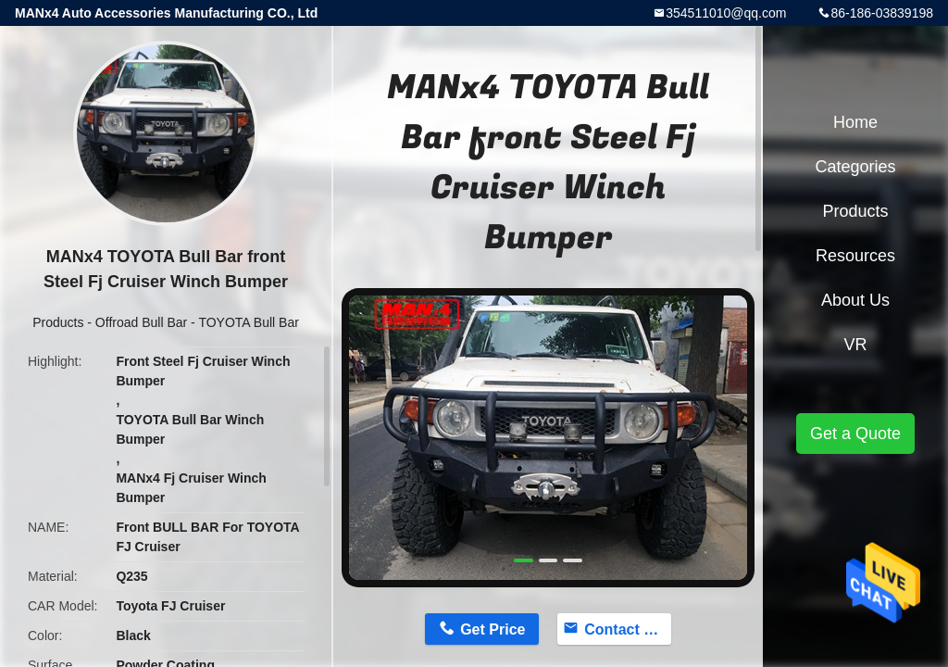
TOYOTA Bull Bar (248, 322)
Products (57, 322)
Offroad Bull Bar (141, 322)
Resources (855, 255)
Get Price (492, 629)
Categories (855, 166)
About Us (855, 300)
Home (855, 122)
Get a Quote (855, 433)
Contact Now (627, 629)
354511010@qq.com (726, 13)
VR (855, 344)
